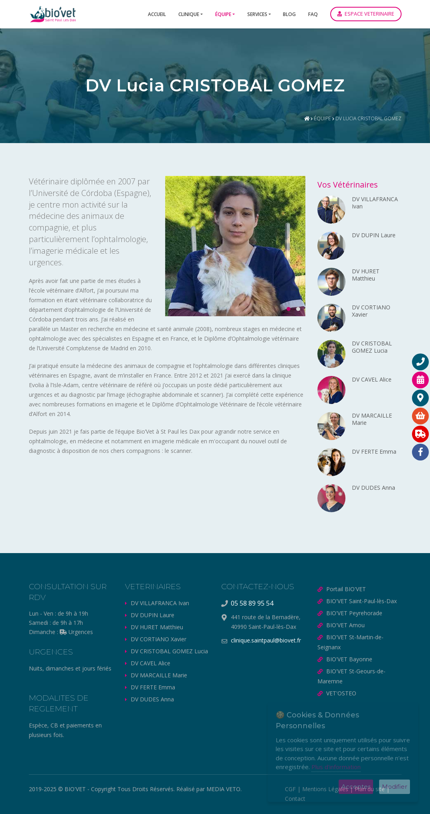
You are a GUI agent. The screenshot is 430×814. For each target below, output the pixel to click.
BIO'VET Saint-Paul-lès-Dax (361, 601)
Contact (295, 798)
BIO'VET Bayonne (349, 659)
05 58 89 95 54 (252, 603)
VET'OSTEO (341, 693)
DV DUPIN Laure (152, 615)
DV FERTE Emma (153, 687)
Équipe (223, 14)
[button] (286, 309)
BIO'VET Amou (345, 625)
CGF (290, 789)
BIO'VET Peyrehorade (354, 613)
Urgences (76, 632)
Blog (289, 14)
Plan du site (370, 789)
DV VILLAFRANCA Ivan (160, 603)
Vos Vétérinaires (347, 184)
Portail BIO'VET (346, 589)
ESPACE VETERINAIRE (365, 13)
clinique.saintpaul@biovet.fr (266, 640)
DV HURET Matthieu (157, 627)
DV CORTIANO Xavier (158, 639)
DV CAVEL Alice (150, 663)
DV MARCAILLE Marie (159, 675)
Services (257, 14)
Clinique (188, 14)
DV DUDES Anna (152, 699)
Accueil (157, 14)
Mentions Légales (325, 789)
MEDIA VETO (223, 789)
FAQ (313, 14)
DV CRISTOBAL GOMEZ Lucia (169, 651)
